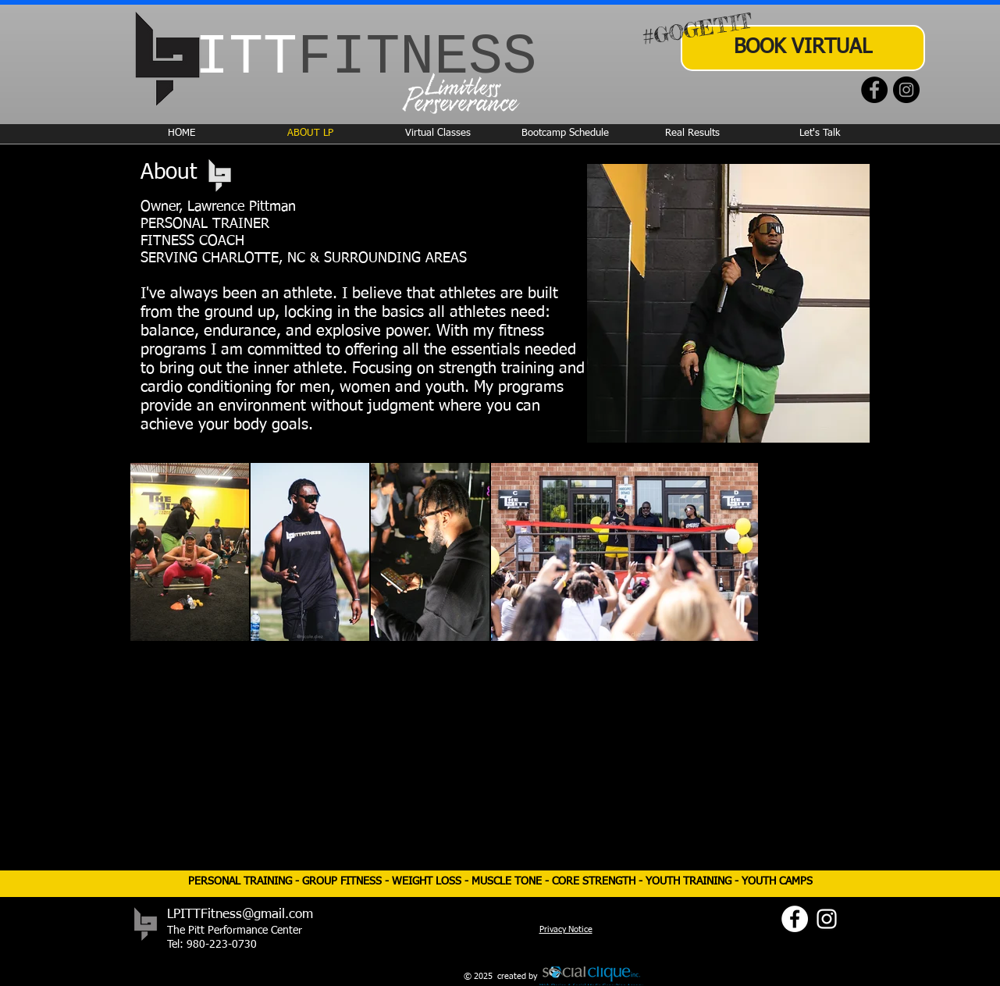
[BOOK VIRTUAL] (803, 48)
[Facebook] (874, 90)
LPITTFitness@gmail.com (240, 914)
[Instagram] (906, 90)
